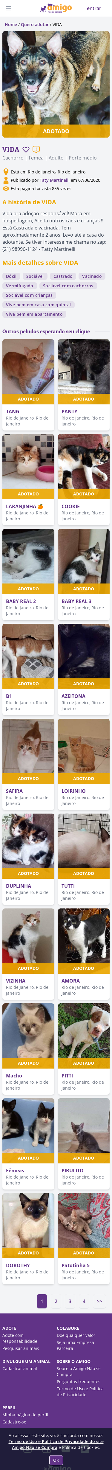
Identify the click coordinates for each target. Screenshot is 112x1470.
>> (99, 1301)
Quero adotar (35, 24)
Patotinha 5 (76, 1265)
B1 (9, 696)
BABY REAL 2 (21, 601)
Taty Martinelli (55, 180)
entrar (94, 8)
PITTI (67, 1075)
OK (56, 1460)
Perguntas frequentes (78, 1381)
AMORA (71, 981)
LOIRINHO (74, 791)
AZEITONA (73, 696)
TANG (12, 411)
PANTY (69, 411)
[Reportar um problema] (36, 149)
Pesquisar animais (20, 1348)
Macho (14, 1075)
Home (11, 24)
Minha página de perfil (25, 1415)
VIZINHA (15, 981)
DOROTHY (18, 1265)
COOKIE (71, 506)
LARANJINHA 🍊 (24, 506)
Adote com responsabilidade (19, 1338)
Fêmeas (15, 1170)
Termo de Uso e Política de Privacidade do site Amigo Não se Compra (56, 1444)
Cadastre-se (14, 1422)
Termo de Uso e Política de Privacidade (80, 1391)
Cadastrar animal (19, 1368)
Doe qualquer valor (76, 1335)
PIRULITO (73, 1170)
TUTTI (68, 886)
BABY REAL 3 (76, 601)
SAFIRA (14, 791)
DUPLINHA (18, 886)
